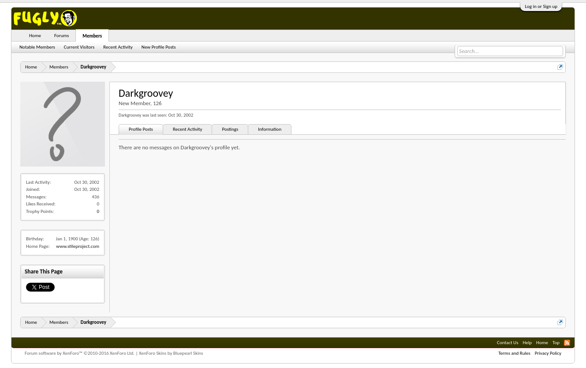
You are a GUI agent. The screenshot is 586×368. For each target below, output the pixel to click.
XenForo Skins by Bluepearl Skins (171, 353)
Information (269, 129)
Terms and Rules (514, 353)
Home (35, 35)
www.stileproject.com (77, 246)
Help (527, 342)
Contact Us (507, 342)
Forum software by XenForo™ (79, 353)
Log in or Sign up (541, 6)
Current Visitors (79, 47)
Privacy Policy (548, 353)
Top (556, 342)
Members (92, 36)
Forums (61, 35)
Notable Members (37, 47)
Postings (230, 129)
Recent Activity (187, 129)
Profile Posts (141, 129)
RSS (567, 343)
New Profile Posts (159, 47)
